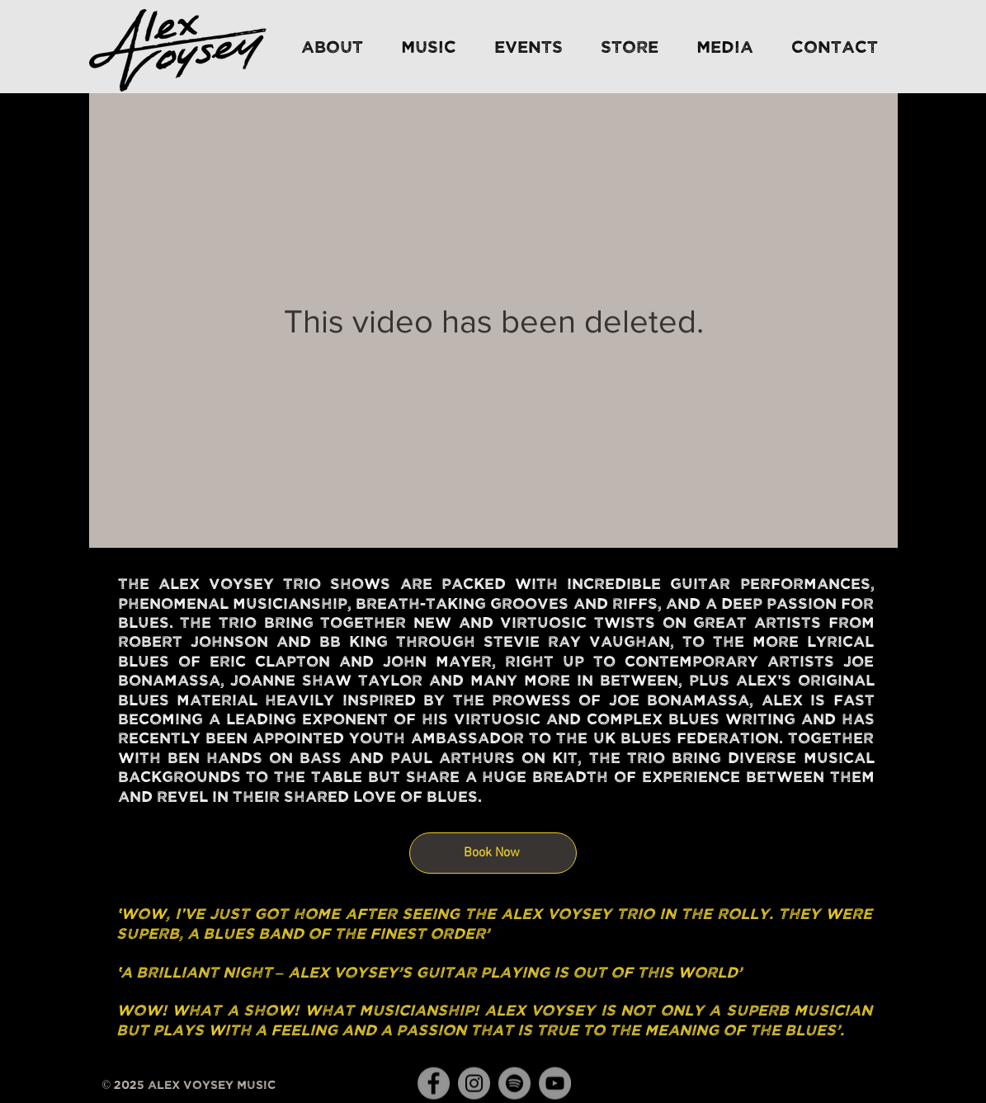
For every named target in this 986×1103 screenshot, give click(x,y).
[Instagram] (474, 1084)
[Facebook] (434, 1084)
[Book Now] (493, 853)
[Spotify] (514, 1084)
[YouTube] (555, 1084)
